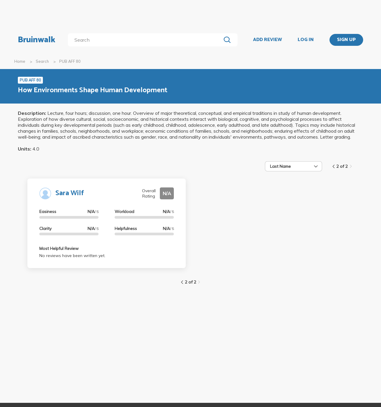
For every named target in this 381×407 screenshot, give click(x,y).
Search (42, 61)
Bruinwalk (36, 39)
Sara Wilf (69, 193)
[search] (145, 39)
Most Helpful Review (59, 248)
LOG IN (306, 40)
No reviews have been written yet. (72, 255)
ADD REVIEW (267, 40)
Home (19, 61)
